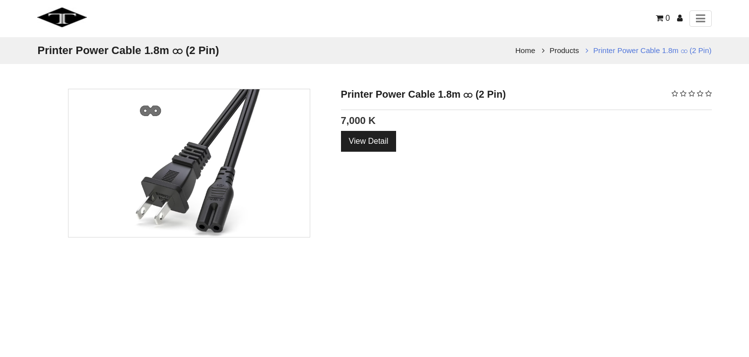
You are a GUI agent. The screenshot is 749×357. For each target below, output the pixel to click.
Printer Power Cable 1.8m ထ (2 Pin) (652, 50)
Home (525, 50)
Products (564, 50)
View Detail (369, 141)
